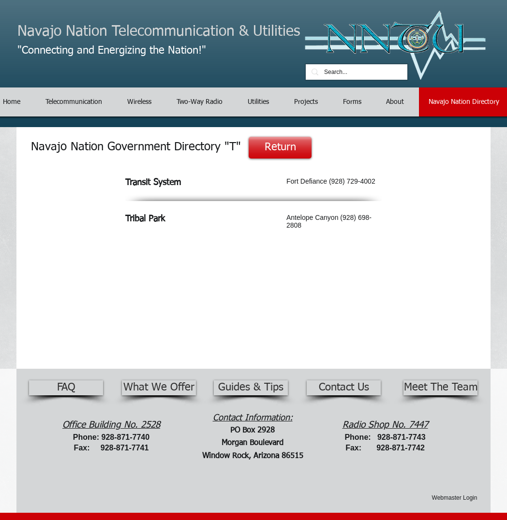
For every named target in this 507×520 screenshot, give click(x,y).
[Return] (280, 148)
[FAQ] (66, 387)
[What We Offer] (159, 387)
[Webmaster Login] (454, 498)
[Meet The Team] (440, 387)
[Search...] (355, 72)
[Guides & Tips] (251, 387)
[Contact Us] (344, 387)
